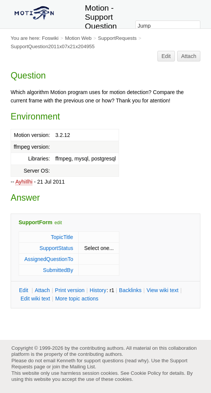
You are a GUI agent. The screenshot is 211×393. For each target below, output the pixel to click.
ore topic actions (76, 299)
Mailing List (82, 366)
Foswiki (50, 38)
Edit (166, 56)
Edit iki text (35, 299)
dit (24, 290)
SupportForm (35, 222)
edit (58, 222)
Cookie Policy (146, 373)
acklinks (130, 290)
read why (137, 360)
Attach (189, 56)
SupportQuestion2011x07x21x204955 (53, 46)
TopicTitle (62, 237)
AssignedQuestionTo (48, 259)
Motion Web (78, 38)
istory (98, 290)
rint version (70, 290)
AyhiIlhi (23, 182)
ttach (42, 290)
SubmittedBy (58, 270)
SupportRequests (117, 38)
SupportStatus (56, 248)
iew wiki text (163, 290)
